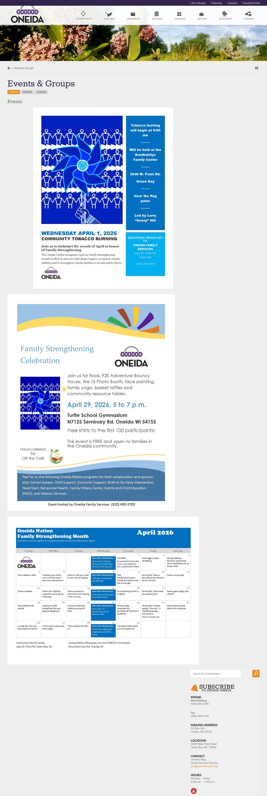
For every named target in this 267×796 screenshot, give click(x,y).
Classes (41, 91)
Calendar (216, 3)
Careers (232, 3)
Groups (27, 91)
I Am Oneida (197, 3)
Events (13, 91)
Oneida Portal (251, 3)
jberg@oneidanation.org (222, 176)
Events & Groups (23, 68)
